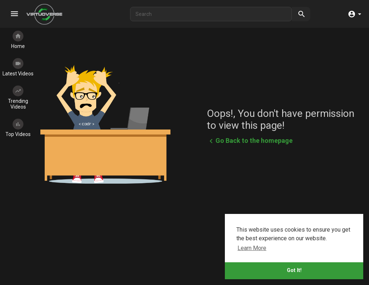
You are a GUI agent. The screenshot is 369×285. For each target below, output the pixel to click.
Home (18, 40)
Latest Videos (18, 67)
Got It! (294, 270)
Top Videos (18, 128)
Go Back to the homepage (250, 141)
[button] (354, 14)
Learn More (251, 248)
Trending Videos (18, 98)
